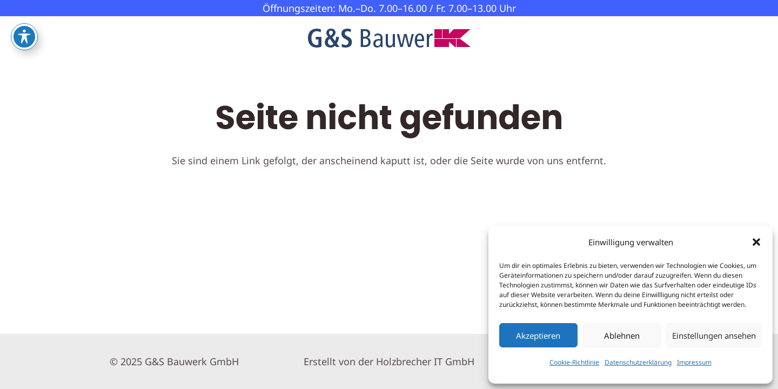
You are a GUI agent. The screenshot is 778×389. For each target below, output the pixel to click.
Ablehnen (622, 335)
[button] (756, 242)
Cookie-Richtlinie (574, 362)
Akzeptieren (538, 335)
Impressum (694, 362)
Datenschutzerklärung (638, 362)
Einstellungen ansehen (714, 335)
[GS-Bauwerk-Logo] (389, 38)
